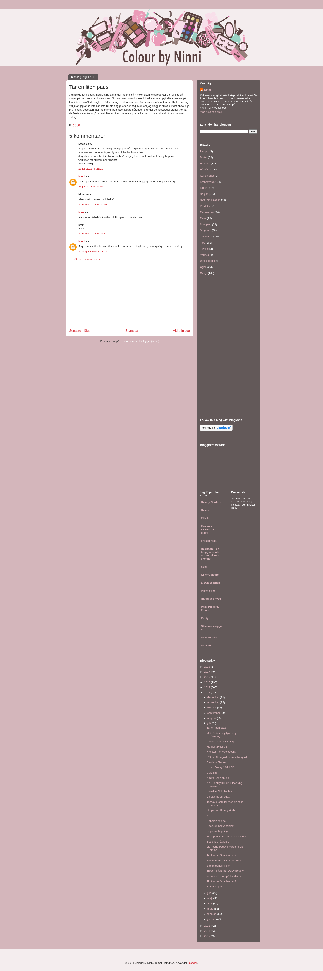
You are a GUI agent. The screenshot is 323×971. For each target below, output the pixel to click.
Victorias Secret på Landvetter (224, 876)
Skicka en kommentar (87, 259)
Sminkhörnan (209, 637)
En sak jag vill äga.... (219, 796)
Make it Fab (208, 590)
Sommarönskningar (218, 865)
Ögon (203, 267)
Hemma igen (214, 886)
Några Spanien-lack (218, 777)
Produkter (206, 206)
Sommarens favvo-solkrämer (224, 860)
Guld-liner (212, 772)
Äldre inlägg (181, 330)
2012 (207, 925)
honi (204, 566)
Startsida (131, 330)
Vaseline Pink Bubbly (219, 791)
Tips (202, 242)
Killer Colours (210, 574)
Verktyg (204, 254)
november (213, 702)
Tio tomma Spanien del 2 (221, 855)
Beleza (205, 510)
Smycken (205, 230)
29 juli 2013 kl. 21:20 (90, 168)
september (214, 712)
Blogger (192, 962)
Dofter (203, 157)
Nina (81, 212)
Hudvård (205, 163)
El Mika (205, 518)
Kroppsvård (207, 181)
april (210, 903)
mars (210, 908)
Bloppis (204, 151)
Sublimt (206, 645)
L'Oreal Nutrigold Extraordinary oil (227, 757)
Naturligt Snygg (211, 598)
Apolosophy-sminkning (220, 741)
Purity (205, 618)
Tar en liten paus (216, 727)
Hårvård (204, 169)
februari (212, 913)
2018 (207, 666)
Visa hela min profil (211, 111)
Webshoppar (207, 260)
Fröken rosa (208, 540)
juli (209, 723)
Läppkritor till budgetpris (221, 810)
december (213, 697)
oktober (212, 707)
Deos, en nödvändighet (220, 825)
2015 (207, 682)
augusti (212, 718)
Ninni (81, 176)
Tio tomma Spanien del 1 (221, 881)
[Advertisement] (129, 296)
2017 (207, 671)
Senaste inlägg (79, 330)
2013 (207, 692)
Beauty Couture (211, 502)
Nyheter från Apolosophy (221, 751)
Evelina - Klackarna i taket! (208, 529)
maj (210, 898)
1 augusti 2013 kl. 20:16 (92, 204)
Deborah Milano (216, 820)
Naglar (204, 194)
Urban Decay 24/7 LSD (220, 767)
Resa (203, 218)
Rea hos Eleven (216, 762)
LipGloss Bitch (210, 582)
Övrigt (203, 273)
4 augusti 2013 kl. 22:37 (92, 233)
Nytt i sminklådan (210, 199)
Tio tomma (206, 236)
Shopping (205, 224)
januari (211, 919)
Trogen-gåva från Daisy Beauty (225, 870)
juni (209, 893)
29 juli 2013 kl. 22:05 (90, 186)
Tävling (204, 248)
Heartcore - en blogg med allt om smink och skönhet (210, 553)
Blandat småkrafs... (218, 841)
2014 (207, 687)
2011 (207, 930)
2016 (207, 676)
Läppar (204, 187)
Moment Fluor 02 (217, 746)
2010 (207, 935)
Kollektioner (207, 175)
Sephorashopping (217, 831)
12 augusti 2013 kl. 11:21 (93, 251)
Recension (206, 212)
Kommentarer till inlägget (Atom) (140, 341)
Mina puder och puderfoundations (227, 836)
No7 (209, 815)
